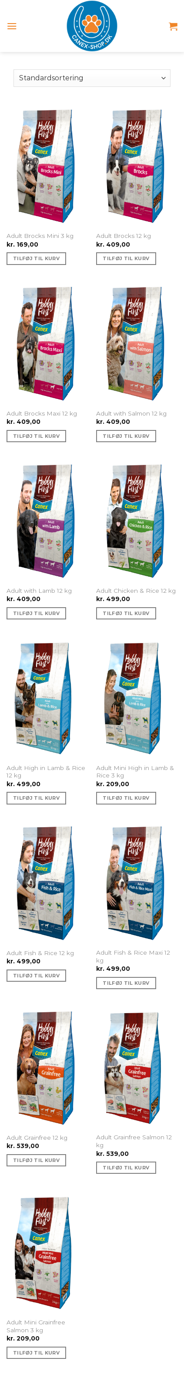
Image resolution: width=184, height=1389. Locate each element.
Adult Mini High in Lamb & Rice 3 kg (135, 771)
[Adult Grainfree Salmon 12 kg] (136, 1067)
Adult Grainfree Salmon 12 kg (134, 1141)
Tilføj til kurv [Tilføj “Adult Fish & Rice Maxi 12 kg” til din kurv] (126, 983)
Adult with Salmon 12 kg (131, 413)
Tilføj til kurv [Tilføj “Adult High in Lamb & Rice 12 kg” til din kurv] (36, 798)
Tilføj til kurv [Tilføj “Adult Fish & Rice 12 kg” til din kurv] (36, 976)
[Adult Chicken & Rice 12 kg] (136, 520)
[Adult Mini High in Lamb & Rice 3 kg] (136, 697)
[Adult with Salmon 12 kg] (136, 343)
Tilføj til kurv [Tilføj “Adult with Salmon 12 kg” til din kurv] (126, 436)
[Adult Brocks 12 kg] (136, 165)
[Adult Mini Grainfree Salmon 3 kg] (47, 1252)
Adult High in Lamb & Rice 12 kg (46, 771)
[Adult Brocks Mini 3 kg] (47, 165)
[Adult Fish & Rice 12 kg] (47, 882)
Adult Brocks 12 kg (123, 235)
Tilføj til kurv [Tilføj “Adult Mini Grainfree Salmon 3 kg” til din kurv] (36, 1353)
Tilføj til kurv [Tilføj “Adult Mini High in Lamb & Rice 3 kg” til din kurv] (126, 798)
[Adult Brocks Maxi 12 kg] (47, 343)
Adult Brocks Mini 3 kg (40, 235)
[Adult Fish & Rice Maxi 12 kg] (136, 882)
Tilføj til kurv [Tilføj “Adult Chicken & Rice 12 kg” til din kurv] (126, 613)
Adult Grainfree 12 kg (37, 1137)
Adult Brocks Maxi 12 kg (42, 413)
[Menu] (12, 26)
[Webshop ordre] (92, 78)
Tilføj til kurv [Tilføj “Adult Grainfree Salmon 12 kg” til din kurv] (126, 1168)
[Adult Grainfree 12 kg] (47, 1067)
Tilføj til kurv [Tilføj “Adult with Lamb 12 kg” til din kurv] (36, 613)
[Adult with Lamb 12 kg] (47, 520)
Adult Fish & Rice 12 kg (40, 952)
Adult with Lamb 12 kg (39, 590)
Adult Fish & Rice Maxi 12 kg (133, 956)
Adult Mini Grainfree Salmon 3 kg (36, 1326)
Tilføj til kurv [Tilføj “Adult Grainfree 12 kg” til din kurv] (36, 1160)
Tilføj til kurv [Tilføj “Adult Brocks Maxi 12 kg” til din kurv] (36, 436)
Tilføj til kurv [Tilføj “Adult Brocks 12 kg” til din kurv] (126, 258)
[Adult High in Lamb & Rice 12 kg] (47, 697)
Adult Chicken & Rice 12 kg (136, 590)
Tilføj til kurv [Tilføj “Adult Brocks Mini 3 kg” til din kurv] (36, 258)
